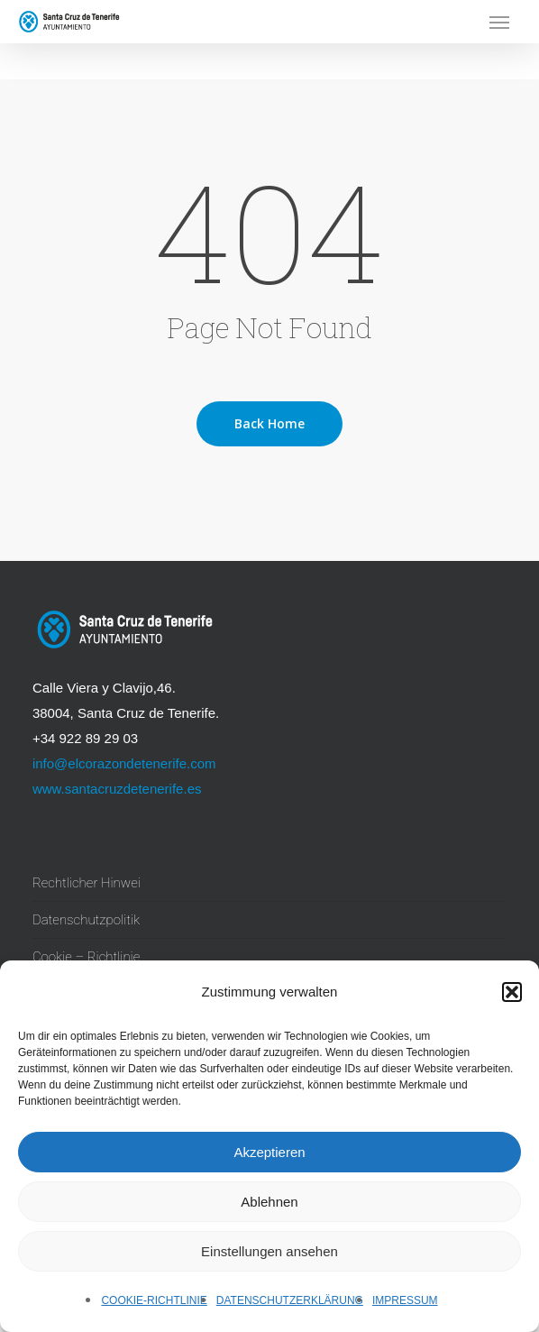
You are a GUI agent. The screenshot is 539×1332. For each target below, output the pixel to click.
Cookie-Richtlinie (153, 1300)
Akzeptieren (269, 1152)
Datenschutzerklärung (289, 1300)
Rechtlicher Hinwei (86, 883)
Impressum (405, 1300)
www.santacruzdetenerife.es (117, 788)
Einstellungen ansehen (269, 1251)
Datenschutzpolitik (86, 920)
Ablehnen (269, 1201)
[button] (512, 992)
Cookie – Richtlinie (86, 957)
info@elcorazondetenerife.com (124, 763)
